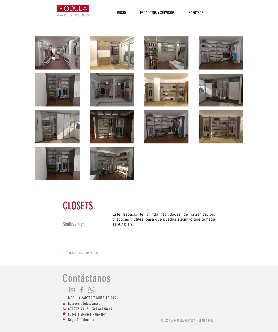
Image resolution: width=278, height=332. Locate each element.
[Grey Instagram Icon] (72, 289)
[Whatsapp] (91, 289)
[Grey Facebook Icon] (81, 289)
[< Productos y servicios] (84, 252)
